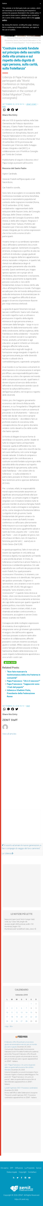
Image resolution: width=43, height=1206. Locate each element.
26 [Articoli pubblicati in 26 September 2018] (17, 1021)
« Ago (7, 1026)
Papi (4, 107)
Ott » (11, 1026)
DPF (11, 1168)
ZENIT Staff (31, 104)
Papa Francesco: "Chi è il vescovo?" (23, 681)
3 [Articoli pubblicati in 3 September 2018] (7, 1008)
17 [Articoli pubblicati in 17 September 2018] (7, 1017)
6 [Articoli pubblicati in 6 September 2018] (21, 1008)
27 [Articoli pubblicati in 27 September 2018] (21, 1021)
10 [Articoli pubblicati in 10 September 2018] (7, 1012)
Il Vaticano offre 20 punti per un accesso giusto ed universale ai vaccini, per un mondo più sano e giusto (21, 1044)
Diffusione (19, 1168)
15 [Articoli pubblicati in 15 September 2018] (31, 1012)
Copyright (22, 1172)
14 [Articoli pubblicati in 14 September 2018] (26, 1012)
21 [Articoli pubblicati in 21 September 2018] (26, 1017)
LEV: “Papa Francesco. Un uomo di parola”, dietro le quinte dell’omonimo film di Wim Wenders (20, 1067)
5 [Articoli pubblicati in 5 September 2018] (16, 1008)
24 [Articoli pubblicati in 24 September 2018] (7, 1021)
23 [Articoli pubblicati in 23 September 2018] (36, 1017)
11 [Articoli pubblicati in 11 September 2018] (12, 1012)
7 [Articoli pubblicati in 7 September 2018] (26, 1008)
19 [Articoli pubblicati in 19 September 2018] (17, 1017)
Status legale (12, 1172)
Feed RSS (22, 1036)
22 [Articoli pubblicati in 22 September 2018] (31, 1017)
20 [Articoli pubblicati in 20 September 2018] (21, 1017)
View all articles (9, 734)
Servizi (38, 1168)
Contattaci (32, 1172)
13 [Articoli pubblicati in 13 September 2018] (21, 1012)
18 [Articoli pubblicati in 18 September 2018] (12, 1017)
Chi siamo (4, 1168)
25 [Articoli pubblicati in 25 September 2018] (12, 1021)
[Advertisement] (21, 827)
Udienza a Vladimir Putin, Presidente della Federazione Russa (21, 693)
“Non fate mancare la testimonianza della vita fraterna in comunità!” (23, 674)
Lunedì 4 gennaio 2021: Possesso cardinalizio (21, 1088)
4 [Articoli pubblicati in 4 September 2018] (11, 1008)
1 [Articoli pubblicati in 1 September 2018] (31, 1004)
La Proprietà (29, 1168)
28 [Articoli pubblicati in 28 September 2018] (26, 1021)
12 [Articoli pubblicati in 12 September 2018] (17, 1012)
